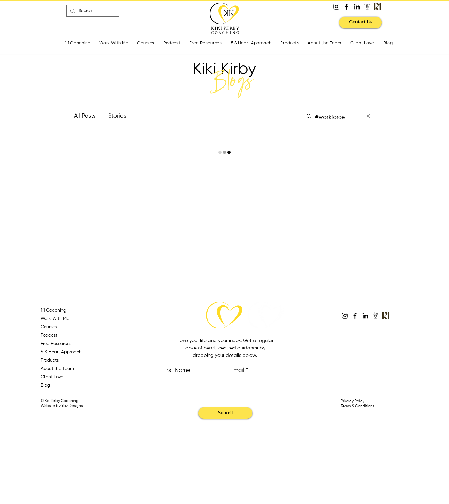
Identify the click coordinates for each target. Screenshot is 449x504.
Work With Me (55, 318)
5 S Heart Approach (61, 352)
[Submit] (225, 413)
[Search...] (92, 10)
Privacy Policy (352, 401)
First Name (176, 370)
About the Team (57, 368)
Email (237, 370)
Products (50, 360)
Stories (117, 116)
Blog (45, 385)
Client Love (52, 377)
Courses (49, 327)
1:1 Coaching (53, 310)
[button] (146, 43)
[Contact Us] (360, 22)
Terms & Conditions (357, 406)
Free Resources (56, 343)
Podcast (49, 335)
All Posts (84, 116)
